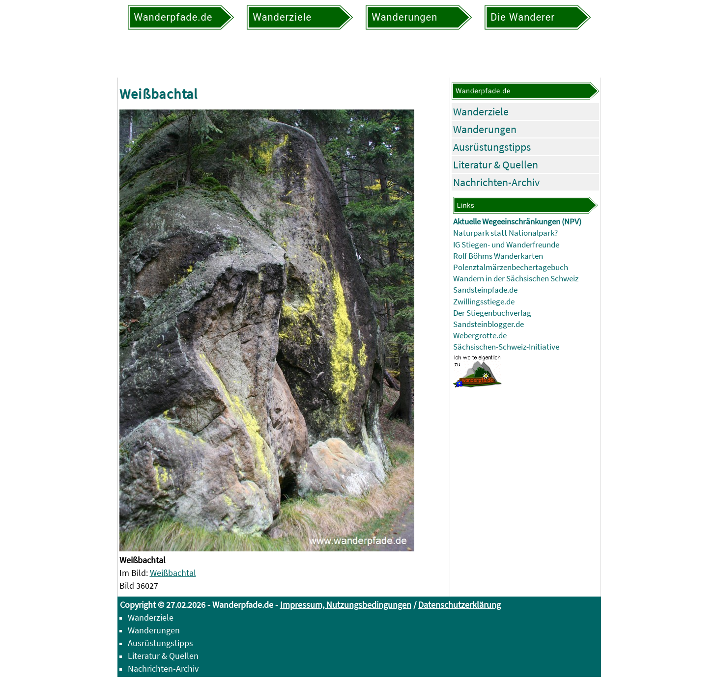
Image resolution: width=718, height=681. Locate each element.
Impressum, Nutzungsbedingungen (345, 604)
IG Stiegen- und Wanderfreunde (506, 245)
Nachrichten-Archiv (496, 182)
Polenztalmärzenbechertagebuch (510, 267)
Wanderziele (481, 111)
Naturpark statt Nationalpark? (505, 233)
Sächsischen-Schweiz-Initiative (506, 347)
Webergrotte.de (480, 335)
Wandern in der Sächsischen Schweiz (515, 278)
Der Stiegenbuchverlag (492, 313)
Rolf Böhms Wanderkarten (498, 256)
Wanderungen (485, 129)
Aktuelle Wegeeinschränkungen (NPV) (517, 222)
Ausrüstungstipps (492, 147)
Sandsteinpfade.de (485, 290)
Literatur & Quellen (495, 164)
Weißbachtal (173, 572)
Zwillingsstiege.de (484, 302)
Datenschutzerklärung (459, 604)
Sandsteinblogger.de (488, 324)
